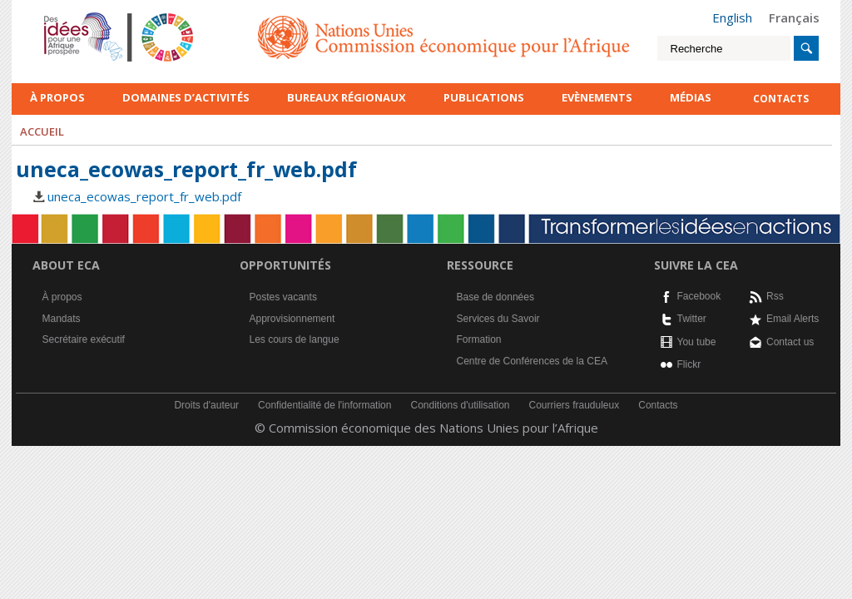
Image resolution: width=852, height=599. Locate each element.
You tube (696, 342)
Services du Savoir (498, 318)
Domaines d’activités (186, 97)
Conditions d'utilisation (459, 405)
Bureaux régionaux (346, 97)
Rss (775, 296)
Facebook (699, 296)
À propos (57, 97)
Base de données (495, 297)
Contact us (790, 342)
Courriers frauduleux (574, 405)
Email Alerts (792, 318)
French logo (65, 16)
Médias (690, 97)
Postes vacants (283, 297)
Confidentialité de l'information (324, 405)
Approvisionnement (292, 318)
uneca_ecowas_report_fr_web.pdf (144, 196)
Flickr (689, 364)
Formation (479, 339)
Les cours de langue (294, 339)
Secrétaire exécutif (83, 339)
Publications (483, 97)
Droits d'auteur (206, 405)
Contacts (657, 405)
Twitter (691, 318)
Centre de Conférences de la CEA (532, 361)
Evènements (597, 97)
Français (794, 17)
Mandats (61, 318)
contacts (781, 99)
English (732, 17)
